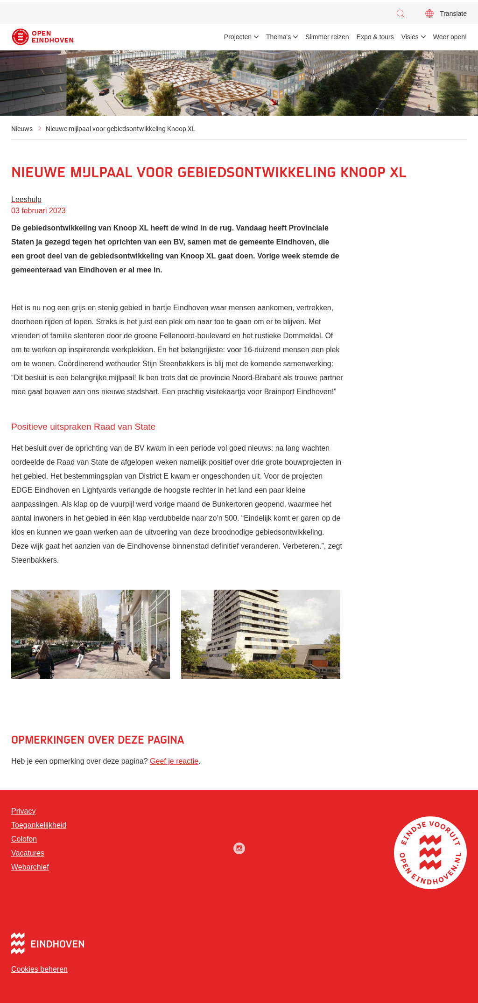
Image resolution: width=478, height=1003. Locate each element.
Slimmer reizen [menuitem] (327, 37)
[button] (403, 13)
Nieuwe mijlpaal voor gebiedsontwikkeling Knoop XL (121, 128)
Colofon (24, 839)
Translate (453, 13)
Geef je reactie (174, 761)
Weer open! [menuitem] (450, 37)
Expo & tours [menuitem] (375, 37)
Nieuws (22, 128)
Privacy (23, 811)
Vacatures (27, 853)
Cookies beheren (39, 969)
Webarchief (30, 867)
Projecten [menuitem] (238, 37)
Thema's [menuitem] (278, 37)
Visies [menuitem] (410, 37)
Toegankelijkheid (38, 825)
